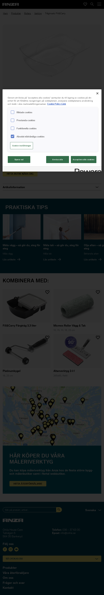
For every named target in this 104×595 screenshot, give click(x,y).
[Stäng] (97, 93)
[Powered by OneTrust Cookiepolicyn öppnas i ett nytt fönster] (87, 169)
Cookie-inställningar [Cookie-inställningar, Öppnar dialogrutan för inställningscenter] (21, 145)
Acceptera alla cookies (84, 159)
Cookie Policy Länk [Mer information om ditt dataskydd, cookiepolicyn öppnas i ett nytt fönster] (56, 103)
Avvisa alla (57, 159)
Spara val (19, 159)
